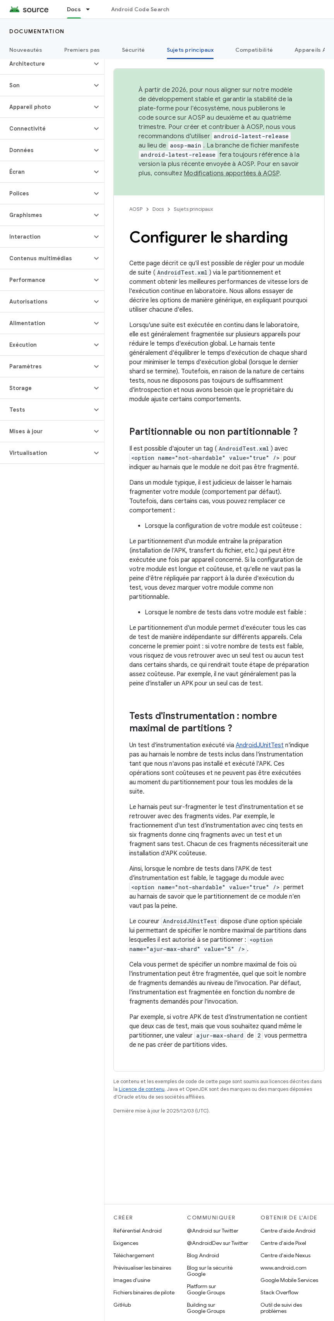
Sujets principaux (193, 209)
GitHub (122, 1304)
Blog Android (203, 1255)
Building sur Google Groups (206, 1307)
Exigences (125, 1243)
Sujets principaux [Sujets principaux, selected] (190, 49)
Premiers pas (82, 49)
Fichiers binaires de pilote (144, 1292)
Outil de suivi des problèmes (281, 1307)
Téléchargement (133, 1255)
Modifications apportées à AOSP (231, 173)
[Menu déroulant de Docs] (91, 9)
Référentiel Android (137, 1230)
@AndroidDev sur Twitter (217, 1243)
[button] (46, 64)
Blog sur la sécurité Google (210, 1270)
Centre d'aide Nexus (285, 1255)
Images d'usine (131, 1280)
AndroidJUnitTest (260, 745)
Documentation (37, 31)
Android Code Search (140, 9)
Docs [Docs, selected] (74, 9)
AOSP (135, 209)
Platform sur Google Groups (206, 1289)
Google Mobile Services (289, 1280)
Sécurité (133, 49)
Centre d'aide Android (287, 1230)
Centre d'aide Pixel (283, 1243)
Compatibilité (254, 49)
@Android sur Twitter (212, 1230)
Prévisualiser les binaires (142, 1267)
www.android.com (283, 1267)
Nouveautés (26, 49)
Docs (158, 209)
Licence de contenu (141, 1089)
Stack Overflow (279, 1292)
